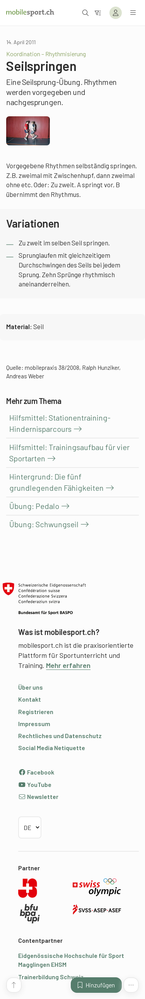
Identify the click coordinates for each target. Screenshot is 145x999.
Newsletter (38, 796)
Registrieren (35, 711)
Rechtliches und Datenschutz (60, 735)
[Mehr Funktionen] (131, 985)
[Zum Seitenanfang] (14, 985)
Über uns (30, 687)
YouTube (34, 784)
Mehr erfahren (68, 665)
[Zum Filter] (98, 12)
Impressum (34, 723)
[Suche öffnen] (85, 12)
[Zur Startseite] (30, 12)
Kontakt (29, 699)
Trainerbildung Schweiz (51, 976)
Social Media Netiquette (51, 747)
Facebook (36, 772)
